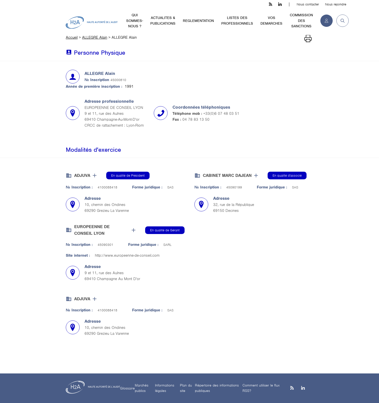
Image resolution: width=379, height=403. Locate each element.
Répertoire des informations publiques (217, 388)
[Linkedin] (303, 388)
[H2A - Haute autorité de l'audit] (92, 23)
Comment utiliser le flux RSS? (261, 388)
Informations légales (164, 388)
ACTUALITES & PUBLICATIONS (162, 21)
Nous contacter (308, 4)
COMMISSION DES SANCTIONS (301, 20)
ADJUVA (82, 175)
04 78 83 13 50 (195, 119)
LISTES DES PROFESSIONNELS (237, 21)
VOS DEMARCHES (271, 21)
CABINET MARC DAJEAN (227, 175)
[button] (341, 21)
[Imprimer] (308, 38)
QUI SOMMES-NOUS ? (134, 20)
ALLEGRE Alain (94, 37)
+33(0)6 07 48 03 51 (221, 113)
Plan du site (186, 388)
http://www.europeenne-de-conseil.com (127, 255)
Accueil (72, 37)
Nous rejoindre (335, 4)
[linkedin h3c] (280, 4)
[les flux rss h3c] (270, 4)
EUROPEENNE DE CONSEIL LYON (92, 230)
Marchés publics (141, 388)
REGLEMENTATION (198, 20)
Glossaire (127, 388)
